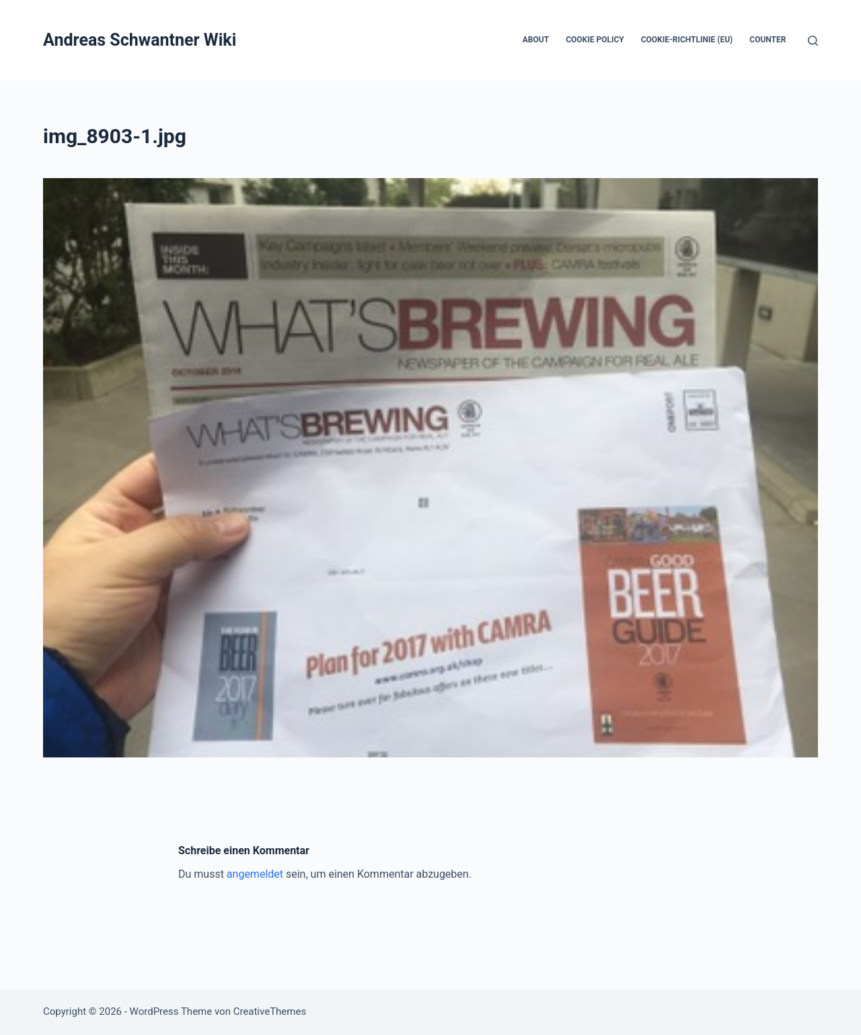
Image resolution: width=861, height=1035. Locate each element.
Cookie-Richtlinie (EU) (687, 39)
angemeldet (255, 874)
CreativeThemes (270, 1011)
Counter (767, 39)
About (536, 39)
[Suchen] (813, 41)
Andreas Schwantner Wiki (139, 40)
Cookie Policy (595, 39)
